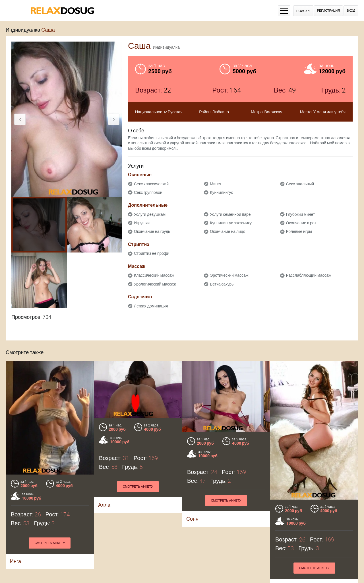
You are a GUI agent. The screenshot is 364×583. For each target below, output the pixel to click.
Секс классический (151, 184)
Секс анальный (300, 184)
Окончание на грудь (152, 231)
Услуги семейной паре (230, 214)
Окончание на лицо (227, 231)
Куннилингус (221, 192)
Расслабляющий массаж (308, 275)
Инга (15, 561)
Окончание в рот (301, 223)
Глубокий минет (300, 214)
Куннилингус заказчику (231, 223)
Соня (192, 519)
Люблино (220, 112)
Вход (351, 11)
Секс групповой (148, 192)
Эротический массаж (229, 275)
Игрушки (142, 223)
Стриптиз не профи (151, 253)
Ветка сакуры (222, 284)
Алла (104, 505)
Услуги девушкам (150, 214)
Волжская (273, 112)
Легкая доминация (151, 306)
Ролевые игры (299, 231)
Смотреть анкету (50, 543)
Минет (216, 184)
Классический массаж (154, 275)
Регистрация (328, 11)
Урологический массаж (155, 284)
